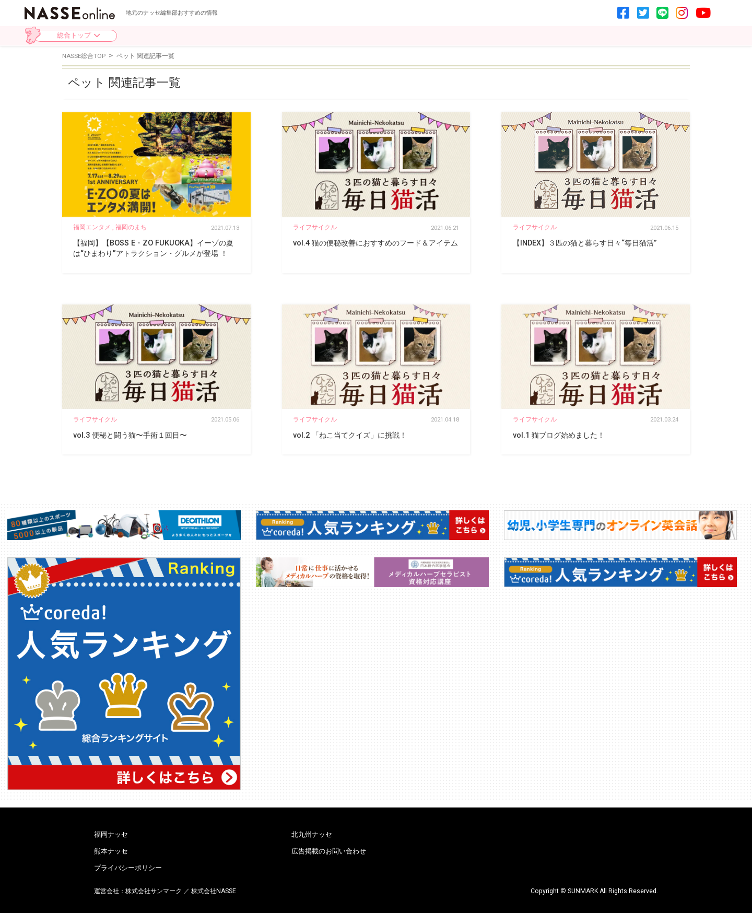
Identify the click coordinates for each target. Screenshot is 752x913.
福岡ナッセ (111, 835)
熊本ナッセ (111, 851)
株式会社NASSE (213, 891)
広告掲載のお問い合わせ (328, 851)
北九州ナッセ (311, 835)
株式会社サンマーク (153, 891)
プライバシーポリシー (128, 868)
